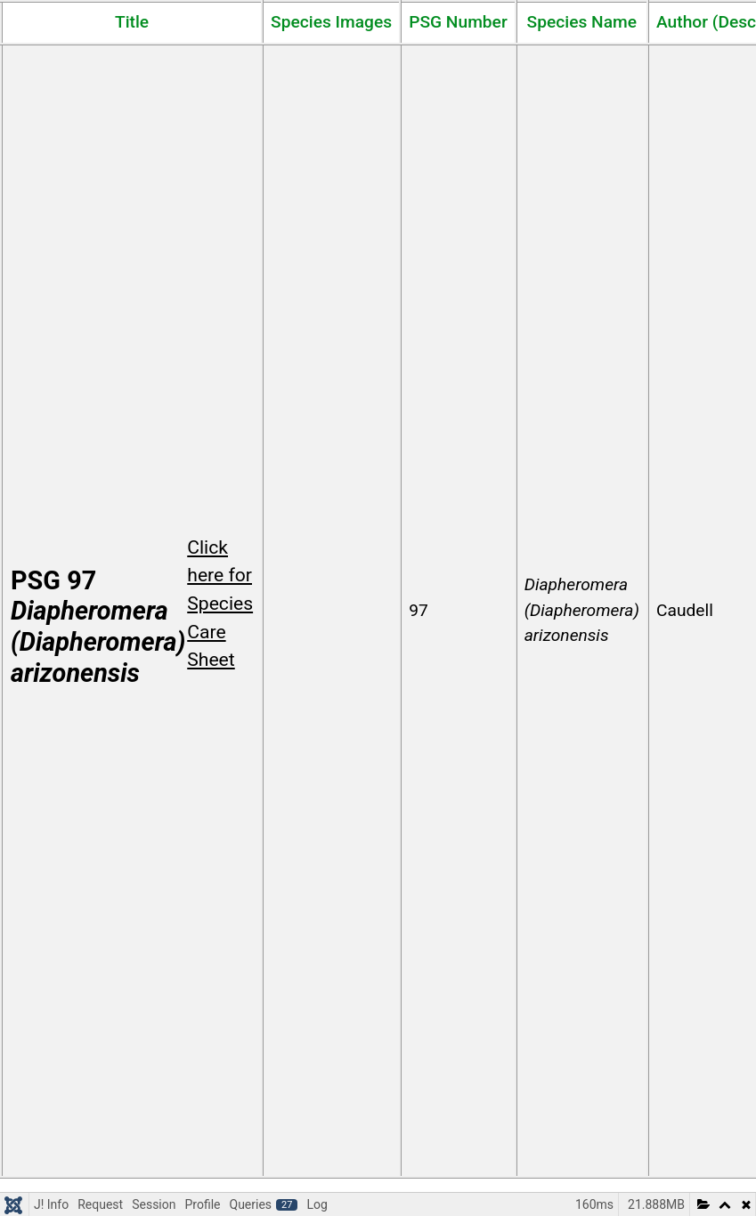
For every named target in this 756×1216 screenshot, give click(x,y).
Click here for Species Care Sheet (220, 603)
